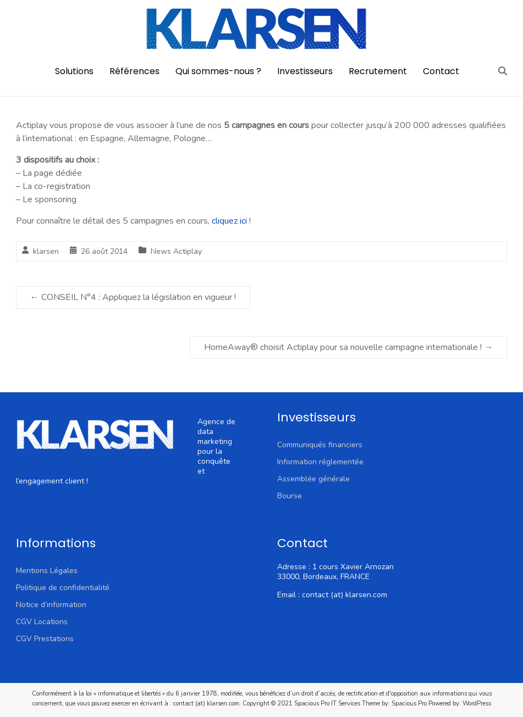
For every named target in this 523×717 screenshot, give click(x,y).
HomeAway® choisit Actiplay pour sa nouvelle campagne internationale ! (348, 347)
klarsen (46, 251)
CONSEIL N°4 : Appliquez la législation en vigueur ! (133, 297)
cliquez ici (229, 221)
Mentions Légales (47, 570)
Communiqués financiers (319, 445)
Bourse (289, 496)
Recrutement (378, 71)
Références (134, 71)
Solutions (74, 71)
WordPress (477, 703)
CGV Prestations (45, 638)
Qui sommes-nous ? (218, 71)
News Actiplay (176, 251)
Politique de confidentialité (62, 587)
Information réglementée (320, 462)
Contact (441, 71)
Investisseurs (305, 71)
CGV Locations (42, 621)
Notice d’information (51, 604)
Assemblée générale (313, 479)
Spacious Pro (409, 703)
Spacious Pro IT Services (327, 703)
